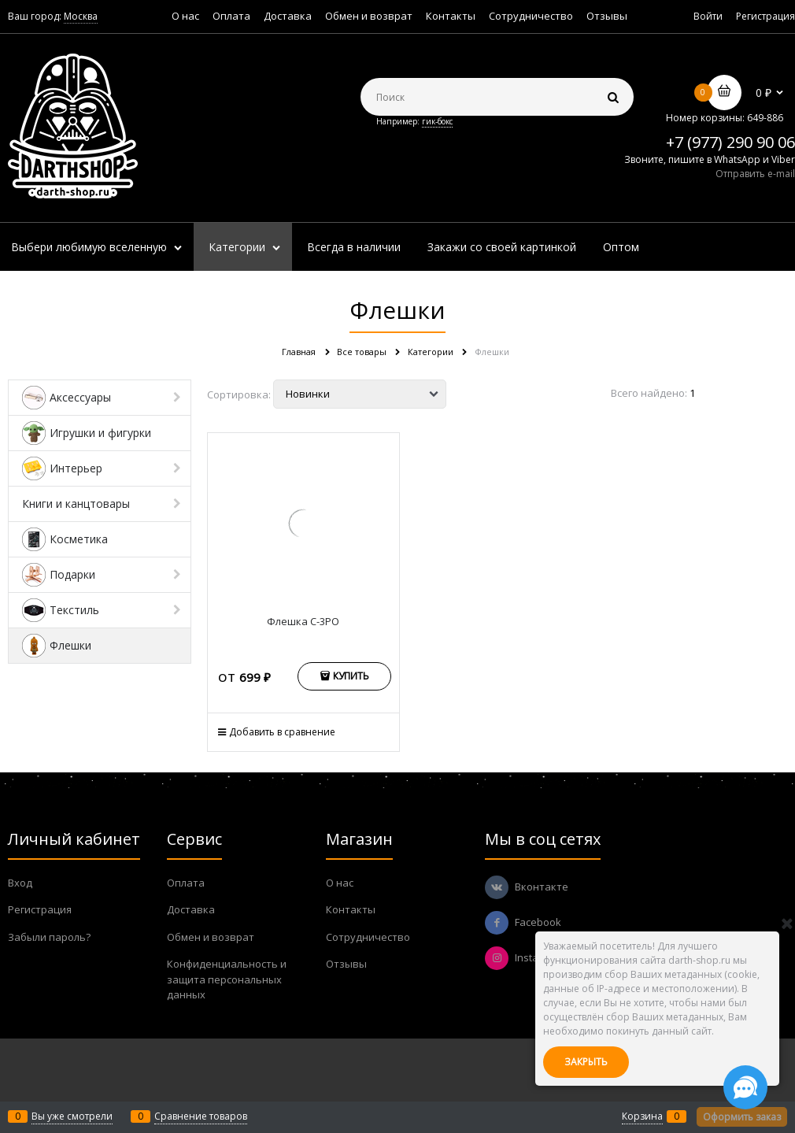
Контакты (450, 16)
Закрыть (586, 1061)
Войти (708, 16)
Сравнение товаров (200, 1116)
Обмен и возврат (368, 16)
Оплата (231, 16)
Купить (351, 676)
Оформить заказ (742, 1117)
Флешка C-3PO (303, 621)
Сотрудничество (531, 16)
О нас (185, 16)
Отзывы (606, 16)
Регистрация (765, 16)
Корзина (642, 1116)
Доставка (288, 16)
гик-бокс (437, 121)
